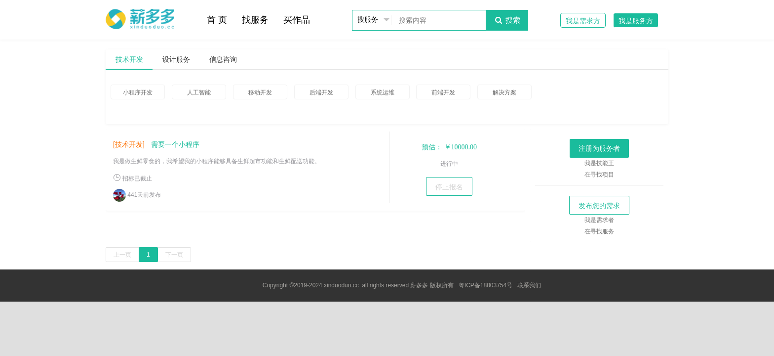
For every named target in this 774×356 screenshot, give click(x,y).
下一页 (174, 254)
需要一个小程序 (175, 144)
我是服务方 (636, 21)
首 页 (217, 20)
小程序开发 (138, 92)
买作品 (296, 20)
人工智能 (199, 92)
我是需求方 (583, 21)
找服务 (255, 20)
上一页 (122, 254)
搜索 (507, 20)
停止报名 (449, 187)
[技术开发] (129, 144)
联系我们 (529, 285)
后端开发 (321, 92)
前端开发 (443, 92)
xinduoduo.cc (341, 285)
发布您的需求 (599, 206)
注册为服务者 (599, 148)
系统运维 (382, 92)
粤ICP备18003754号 (485, 285)
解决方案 (504, 92)
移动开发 (260, 92)
